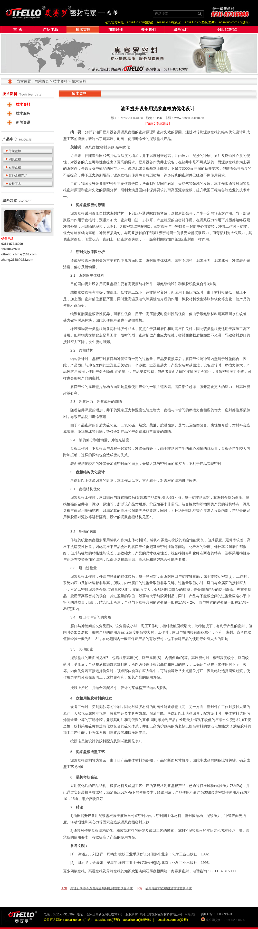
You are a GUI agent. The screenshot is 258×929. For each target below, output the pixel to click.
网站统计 (191, 914)
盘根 (131, 132)
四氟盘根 (77, 871)
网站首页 (42, 81)
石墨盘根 (153, 871)
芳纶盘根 (113, 871)
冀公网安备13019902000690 (225, 920)
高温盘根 (95, 871)
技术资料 (60, 81)
